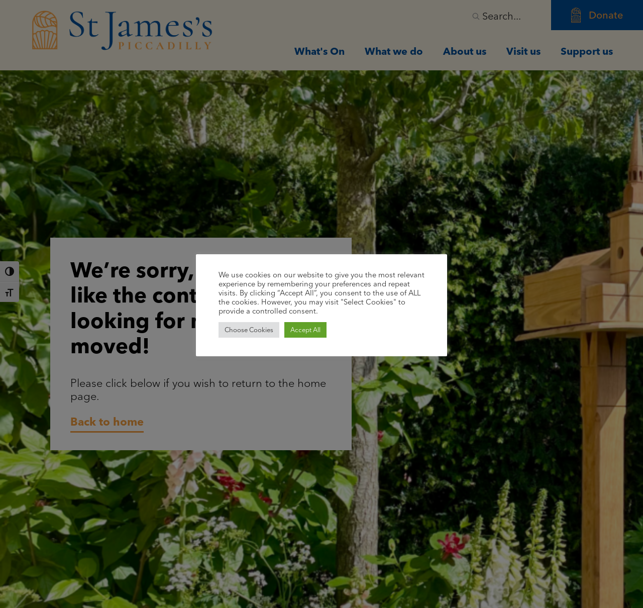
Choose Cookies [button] (249, 330)
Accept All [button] (305, 330)
